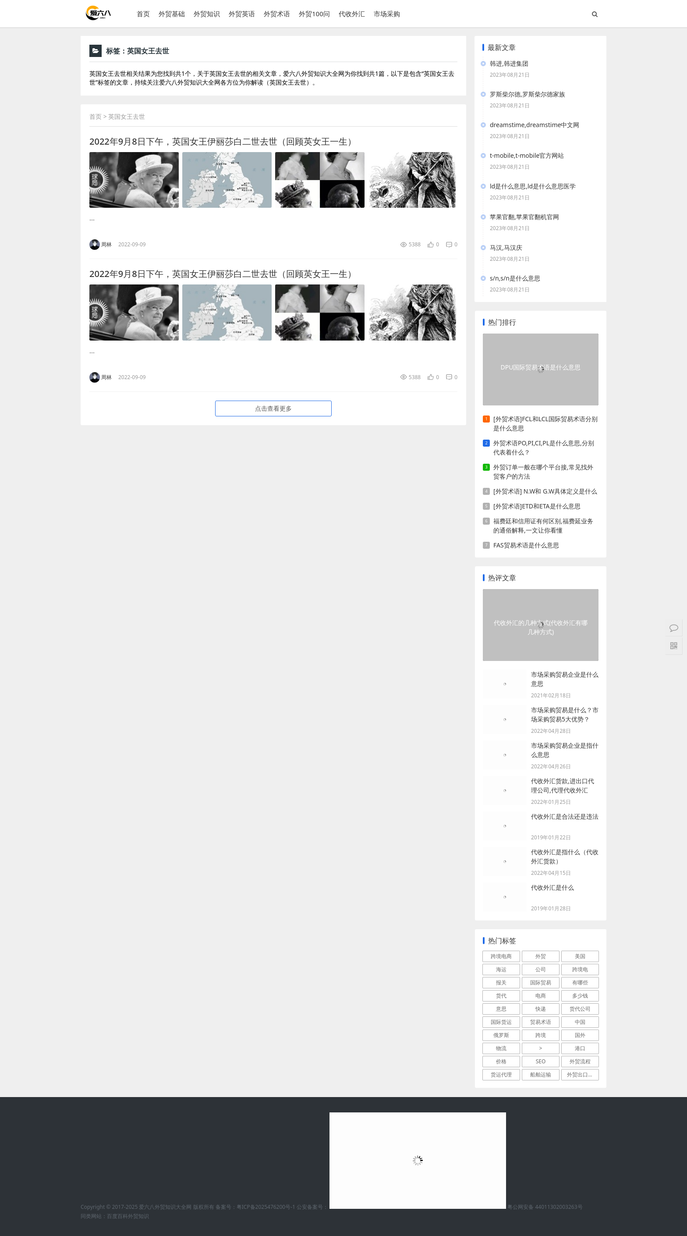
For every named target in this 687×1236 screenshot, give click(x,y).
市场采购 (387, 13)
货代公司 (580, 1008)
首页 (143, 13)
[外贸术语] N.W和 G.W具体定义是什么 (545, 491)
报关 (501, 982)
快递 (540, 1008)
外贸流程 (580, 1061)
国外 (580, 1035)
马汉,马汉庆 (506, 247)
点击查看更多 (273, 408)
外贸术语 (277, 13)
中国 (580, 1022)
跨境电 (580, 969)
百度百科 (117, 1216)
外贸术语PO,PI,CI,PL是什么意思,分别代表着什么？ (543, 447)
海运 (501, 969)
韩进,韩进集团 (509, 63)
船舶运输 (540, 1074)
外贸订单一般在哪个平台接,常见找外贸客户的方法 (543, 471)
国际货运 (501, 1022)
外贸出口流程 (582, 1074)
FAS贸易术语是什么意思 (526, 545)
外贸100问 (314, 13)
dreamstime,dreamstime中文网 (534, 125)
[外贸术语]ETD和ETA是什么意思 (537, 506)
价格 (501, 1061)
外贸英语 (242, 13)
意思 (501, 1008)
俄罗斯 (501, 1035)
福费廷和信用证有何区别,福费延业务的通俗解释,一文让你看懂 (543, 525)
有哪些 (580, 982)
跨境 (540, 1035)
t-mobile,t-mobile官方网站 (527, 155)
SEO (541, 1061)
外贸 (540, 956)
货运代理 (501, 1074)
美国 (580, 956)
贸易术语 (540, 1022)
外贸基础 (172, 13)
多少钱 (580, 995)
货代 (501, 995)
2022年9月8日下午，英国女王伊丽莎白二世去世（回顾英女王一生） (222, 141)
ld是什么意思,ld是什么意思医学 (533, 186)
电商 (540, 995)
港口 (580, 1048)
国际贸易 (540, 982)
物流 (501, 1048)
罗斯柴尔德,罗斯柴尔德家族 (527, 94)
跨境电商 (501, 956)
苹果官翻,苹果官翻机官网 (524, 217)
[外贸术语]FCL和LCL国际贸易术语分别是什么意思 (545, 423)
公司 (540, 969)
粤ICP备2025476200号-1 (266, 1207)
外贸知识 (207, 13)
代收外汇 (352, 13)
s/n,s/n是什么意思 (515, 278)
